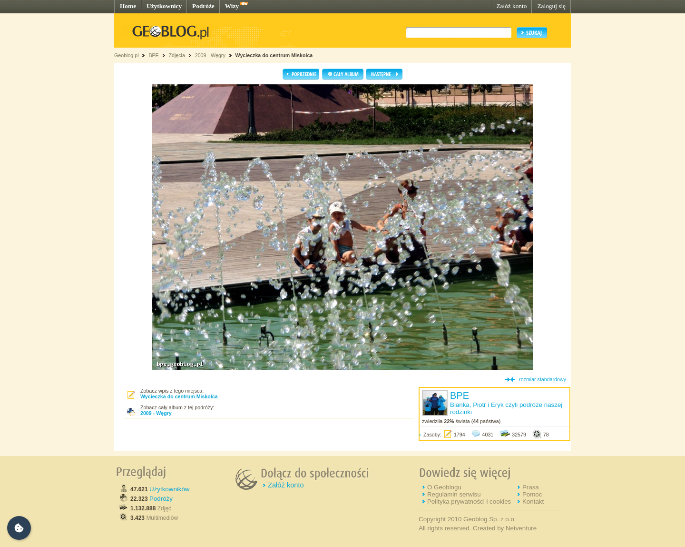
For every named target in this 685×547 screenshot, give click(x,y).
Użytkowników (169, 489)
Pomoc (532, 494)
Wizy (232, 6)
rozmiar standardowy (542, 379)
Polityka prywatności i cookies (469, 501)
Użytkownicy (164, 6)
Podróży (161, 498)
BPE (153, 55)
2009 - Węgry (210, 55)
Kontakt (533, 501)
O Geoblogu (444, 487)
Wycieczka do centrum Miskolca (274, 55)
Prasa (530, 487)
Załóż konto (511, 6)
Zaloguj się (551, 6)
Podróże (203, 6)
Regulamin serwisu (454, 494)
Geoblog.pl (126, 55)
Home (128, 6)
